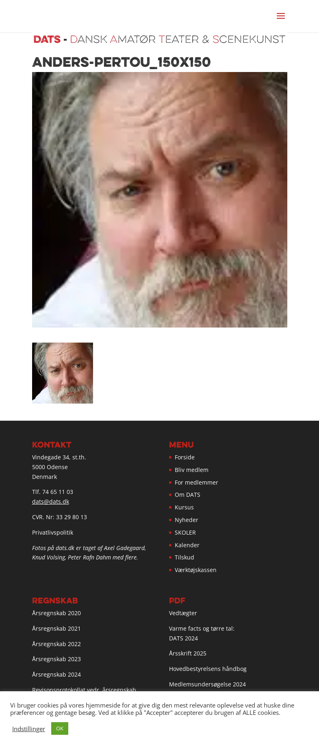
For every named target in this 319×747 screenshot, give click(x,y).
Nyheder (186, 520)
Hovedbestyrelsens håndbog (208, 669)
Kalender (187, 545)
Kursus (184, 507)
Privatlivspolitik (52, 532)
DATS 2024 (183, 638)
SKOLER (185, 532)
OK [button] (59, 728)
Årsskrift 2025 (187, 653)
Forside (185, 457)
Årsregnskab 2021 (56, 628)
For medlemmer (196, 482)
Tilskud (184, 557)
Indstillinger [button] (28, 728)
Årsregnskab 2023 (56, 659)
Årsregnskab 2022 (56, 644)
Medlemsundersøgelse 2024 (207, 684)
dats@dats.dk (50, 501)
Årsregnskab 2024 (56, 674)
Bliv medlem (191, 470)
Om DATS (187, 494)
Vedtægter (183, 613)
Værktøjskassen (196, 570)
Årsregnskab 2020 (56, 613)
